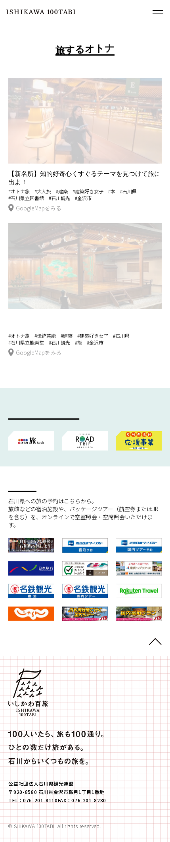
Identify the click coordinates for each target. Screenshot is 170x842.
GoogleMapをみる (34, 208)
